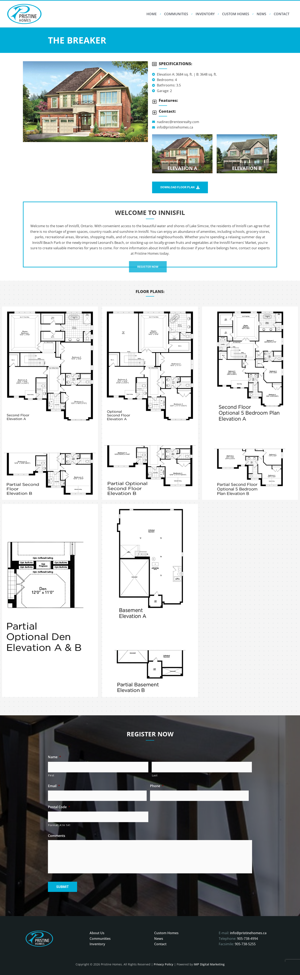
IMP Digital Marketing (209, 964)
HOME (151, 14)
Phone (157, 786)
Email (54, 786)
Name (54, 757)
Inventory (205, 14)
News (261, 14)
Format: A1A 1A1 (59, 825)
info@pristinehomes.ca (248, 933)
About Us (97, 933)
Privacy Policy (163, 964)
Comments (56, 836)
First (51, 775)
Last (155, 775)
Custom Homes (235, 14)
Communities (176, 14)
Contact (281, 14)
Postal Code (59, 807)
